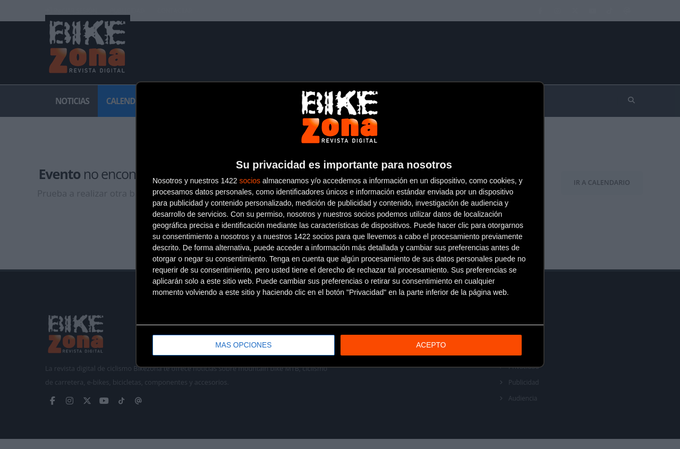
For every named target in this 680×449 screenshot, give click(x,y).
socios (249, 181)
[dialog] (340, 224)
